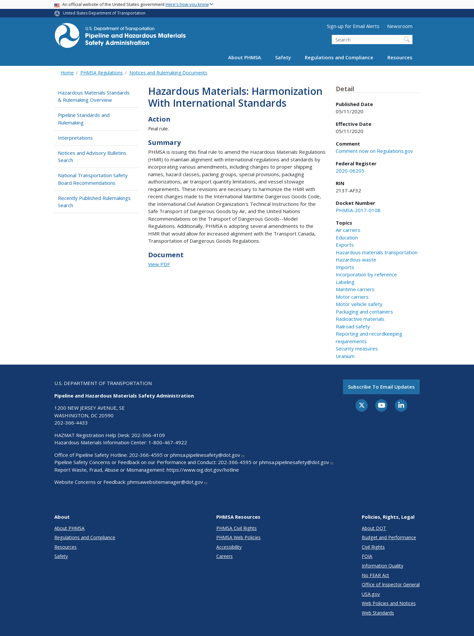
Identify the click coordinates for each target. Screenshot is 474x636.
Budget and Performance (389, 537)
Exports (345, 244)
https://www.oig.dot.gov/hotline (203, 469)
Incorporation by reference (366, 274)
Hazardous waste (356, 259)
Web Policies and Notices (389, 603)
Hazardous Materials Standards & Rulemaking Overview (94, 96)
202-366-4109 (148, 435)
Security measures (357, 348)
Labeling (345, 282)
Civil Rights (373, 547)
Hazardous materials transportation (376, 252)
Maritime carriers (355, 289)
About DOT (374, 528)
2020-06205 (350, 170)
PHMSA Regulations (101, 72)
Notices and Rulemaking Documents (168, 72)
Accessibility (229, 547)
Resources (399, 57)
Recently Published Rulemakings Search (94, 202)
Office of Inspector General (391, 584)
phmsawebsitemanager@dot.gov (167, 482)
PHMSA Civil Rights (236, 528)
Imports (345, 267)
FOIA (367, 556)
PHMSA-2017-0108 (358, 210)
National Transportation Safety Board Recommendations (93, 179)
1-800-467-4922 (167, 442)
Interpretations (75, 137)
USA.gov (371, 594)
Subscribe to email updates (381, 386)
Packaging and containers (364, 311)
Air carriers (348, 230)
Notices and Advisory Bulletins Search (92, 157)
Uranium (345, 356)
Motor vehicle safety (359, 304)
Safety (283, 57)
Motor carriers (352, 296)
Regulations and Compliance (339, 57)
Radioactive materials (360, 319)
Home (67, 72)
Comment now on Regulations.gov (374, 151)
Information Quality (382, 566)
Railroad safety (353, 326)
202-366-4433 (71, 422)
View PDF (159, 264)
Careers (224, 556)
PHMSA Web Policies (238, 537)
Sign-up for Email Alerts (353, 26)
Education (347, 237)
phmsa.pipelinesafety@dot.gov (207, 455)
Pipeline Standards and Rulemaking (84, 119)
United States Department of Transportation (104, 13)
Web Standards (378, 613)
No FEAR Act (375, 575)
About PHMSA (244, 57)
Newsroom (399, 26)
